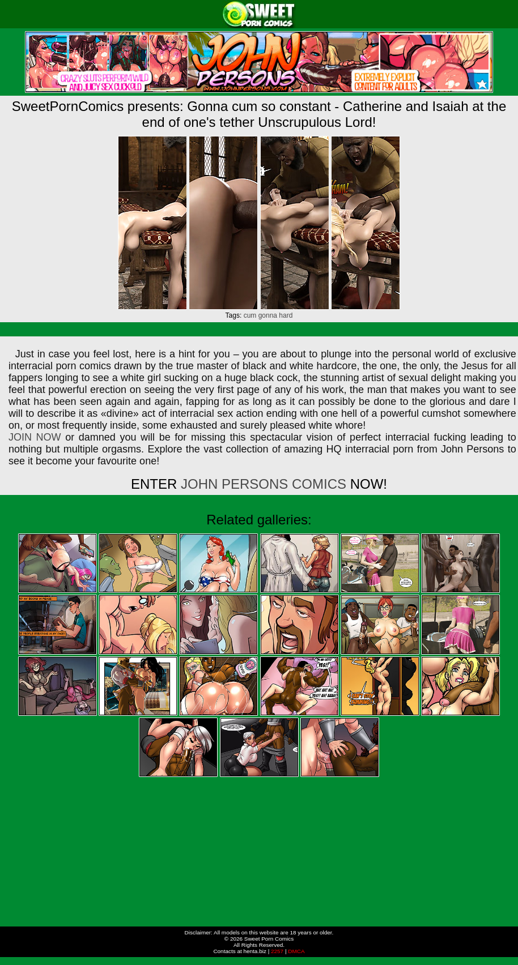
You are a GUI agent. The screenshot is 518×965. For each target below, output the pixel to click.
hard (285, 315)
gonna (267, 315)
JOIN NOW (35, 437)
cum (250, 315)
